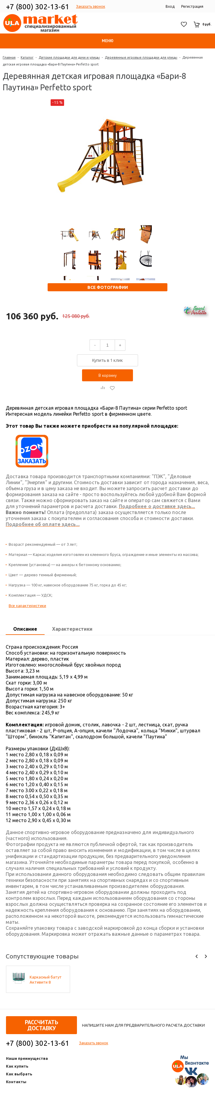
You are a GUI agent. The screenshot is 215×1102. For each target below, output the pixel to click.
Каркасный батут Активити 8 (46, 979)
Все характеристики (27, 605)
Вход (170, 6)
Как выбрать (19, 1074)
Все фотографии (107, 287)
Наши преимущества (27, 1058)
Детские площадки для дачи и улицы (69, 57)
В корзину (108, 375)
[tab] (25, 629)
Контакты (16, 1082)
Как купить (17, 1066)
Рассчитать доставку (41, 1025)
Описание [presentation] (25, 629)
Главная (9, 57)
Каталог (27, 57)
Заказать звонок (90, 6)
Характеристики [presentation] (72, 629)
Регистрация (192, 6)
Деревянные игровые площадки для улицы (141, 57)
